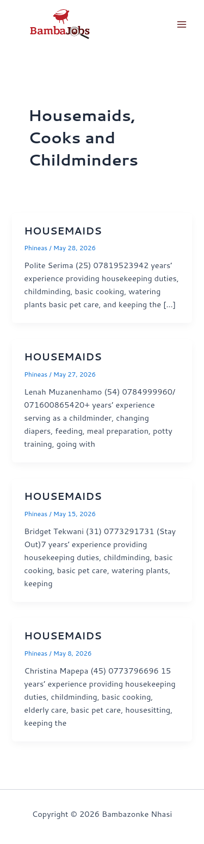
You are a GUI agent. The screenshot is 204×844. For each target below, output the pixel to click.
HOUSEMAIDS (63, 231)
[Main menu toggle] (181, 24)
